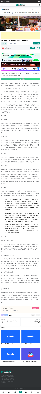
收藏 (10, 315)
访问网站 (36, 43)
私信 (38, 47)
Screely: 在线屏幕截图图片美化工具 (9, 343)
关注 (32, 47)
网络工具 (4, 43)
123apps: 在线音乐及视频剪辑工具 (29, 361)
